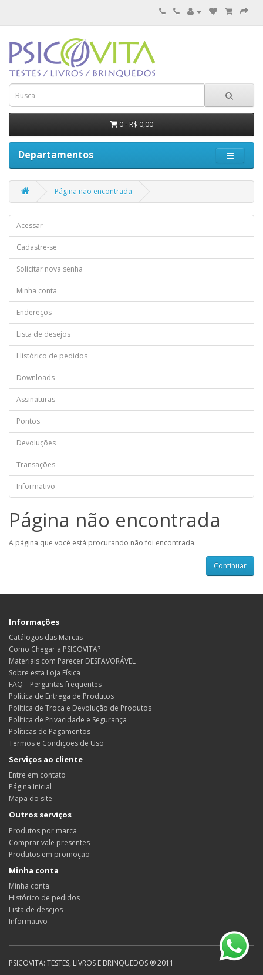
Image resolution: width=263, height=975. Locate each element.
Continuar (230, 566)
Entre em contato (37, 775)
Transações (35, 465)
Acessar (29, 225)
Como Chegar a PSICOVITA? (54, 649)
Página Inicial (30, 787)
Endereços (34, 312)
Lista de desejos (43, 334)
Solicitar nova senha (49, 269)
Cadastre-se (36, 247)
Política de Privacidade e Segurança (68, 720)
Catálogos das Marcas (46, 637)
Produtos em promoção (49, 854)
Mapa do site (30, 798)
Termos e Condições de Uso (56, 743)
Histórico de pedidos (51, 356)
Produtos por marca (43, 831)
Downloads (35, 378)
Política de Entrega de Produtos (61, 696)
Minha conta (36, 291)
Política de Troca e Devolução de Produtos (80, 708)
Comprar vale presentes (49, 842)
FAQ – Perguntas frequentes (55, 684)
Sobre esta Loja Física (44, 673)
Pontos (28, 421)
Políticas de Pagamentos (49, 731)
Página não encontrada (93, 191)
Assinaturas (35, 399)
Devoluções (36, 443)
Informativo (35, 486)
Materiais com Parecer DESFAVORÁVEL (72, 661)
